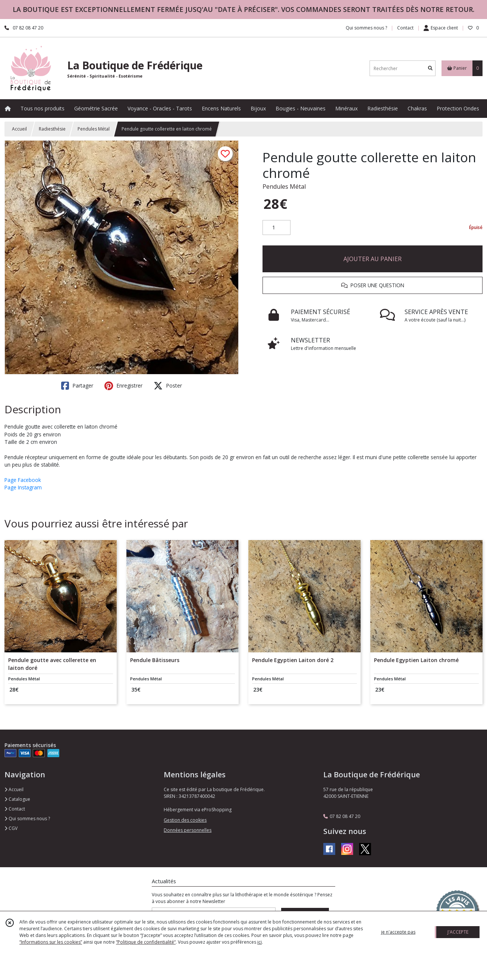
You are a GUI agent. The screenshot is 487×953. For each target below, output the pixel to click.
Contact (405, 28)
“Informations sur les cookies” (50, 942)
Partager (77, 385)
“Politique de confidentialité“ (146, 942)
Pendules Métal (94, 129)
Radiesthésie (52, 129)
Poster (168, 385)
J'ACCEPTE (457, 932)
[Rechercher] (430, 68)
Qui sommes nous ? (27, 818)
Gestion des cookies (185, 820)
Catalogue (17, 799)
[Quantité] (276, 227)
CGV (11, 828)
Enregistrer (123, 385)
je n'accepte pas (398, 932)
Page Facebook (22, 479)
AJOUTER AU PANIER (372, 259)
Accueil (19, 129)
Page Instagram (23, 487)
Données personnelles (187, 830)
